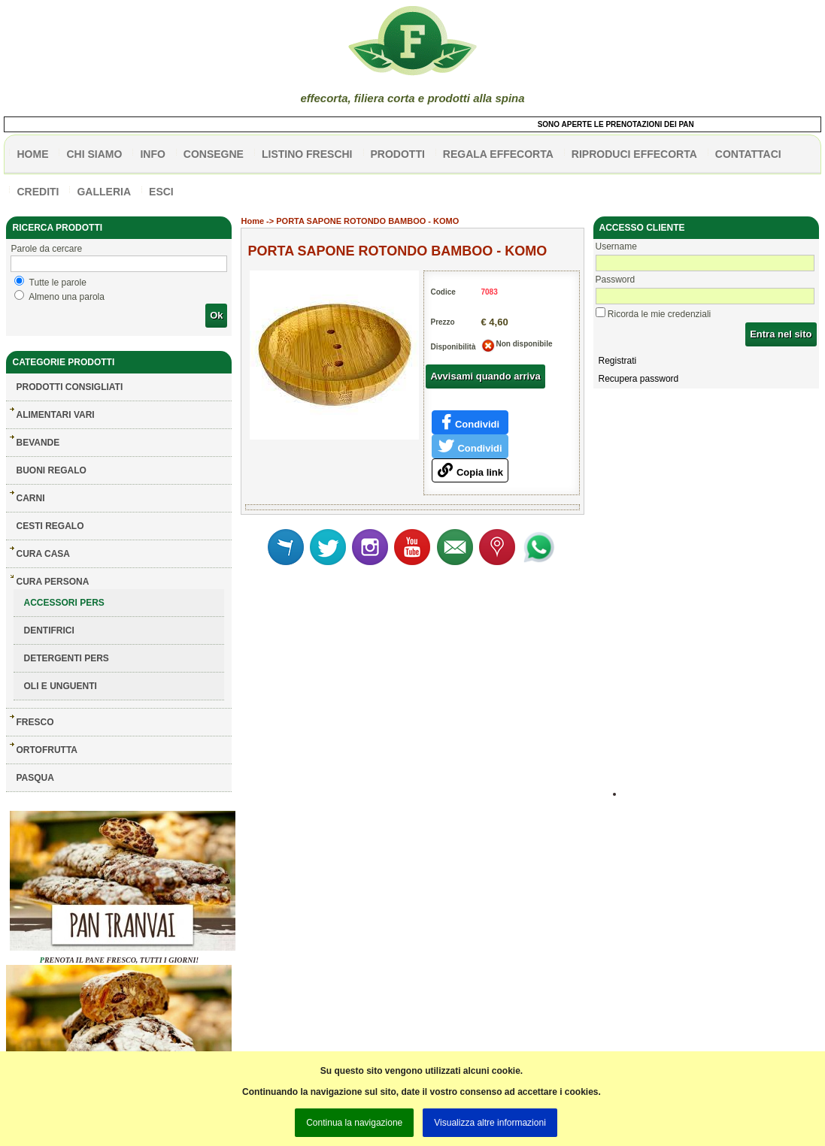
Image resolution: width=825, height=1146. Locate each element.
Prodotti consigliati (69, 387)
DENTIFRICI (48, 630)
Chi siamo (94, 154)
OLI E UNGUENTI (59, 686)
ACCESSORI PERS (63, 602)
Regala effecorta (498, 154)
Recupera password (639, 378)
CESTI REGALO (49, 526)
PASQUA (34, 778)
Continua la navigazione (354, 1122)
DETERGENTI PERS (65, 658)
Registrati (618, 360)
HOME (32, 154)
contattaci (748, 154)
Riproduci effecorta (634, 154)
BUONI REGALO (51, 470)
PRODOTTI (398, 154)
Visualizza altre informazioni (490, 1122)
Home (252, 220)
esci (161, 192)
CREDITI (38, 192)
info (152, 154)
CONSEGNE (214, 154)
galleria (104, 192)
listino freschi (307, 154)
